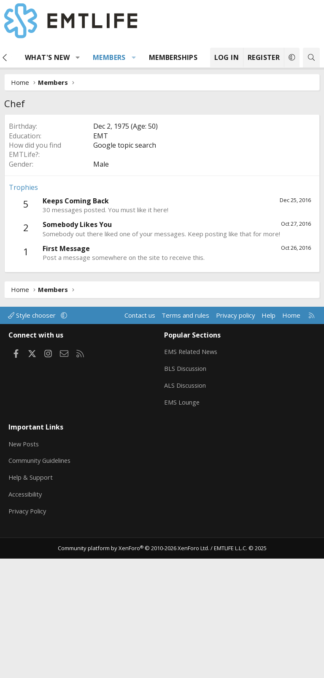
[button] (78, 57)
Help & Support (31, 598)
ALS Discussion (185, 510)
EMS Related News (192, 477)
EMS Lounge (182, 526)
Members (109, 57)
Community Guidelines (40, 582)
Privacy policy (235, 442)
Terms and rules (185, 442)
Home (291, 442)
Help (268, 442)
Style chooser (32, 442)
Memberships (173, 57)
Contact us (139, 442)
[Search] (311, 58)
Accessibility (25, 615)
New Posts (24, 566)
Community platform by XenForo (133, 668)
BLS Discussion (186, 493)
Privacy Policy (28, 631)
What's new (47, 57)
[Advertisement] (162, 178)
